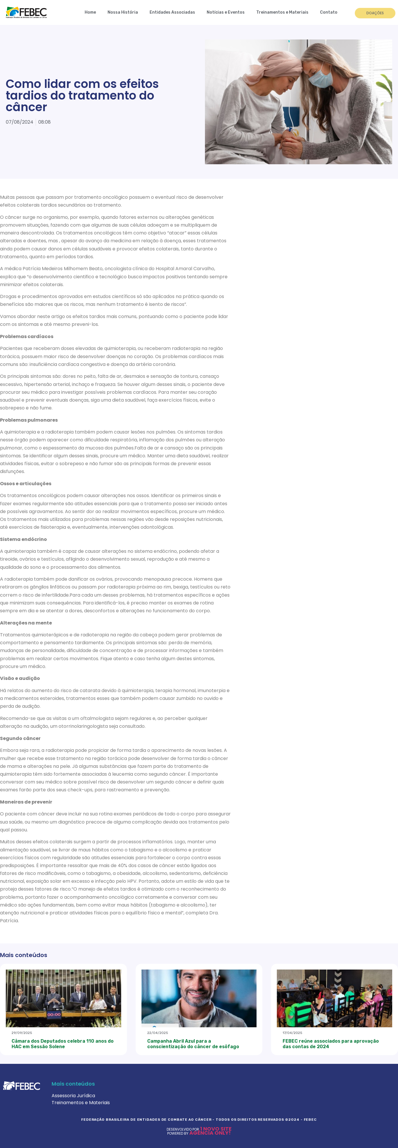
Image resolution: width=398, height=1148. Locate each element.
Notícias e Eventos (226, 12)
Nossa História (123, 12)
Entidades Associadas (172, 12)
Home (90, 12)
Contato (328, 12)
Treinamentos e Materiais (282, 12)
